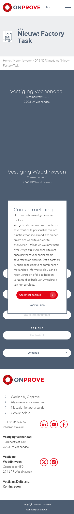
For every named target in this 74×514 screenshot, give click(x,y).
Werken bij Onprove (25, 397)
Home (7, 60)
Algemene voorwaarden (28, 402)
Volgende (47, 352)
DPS (37, 60)
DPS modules (50, 60)
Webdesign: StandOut (37, 509)
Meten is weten (22, 60)
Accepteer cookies (36, 294)
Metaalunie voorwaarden (28, 407)
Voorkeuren (37, 305)
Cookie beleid (20, 413)
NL (48, 7)
